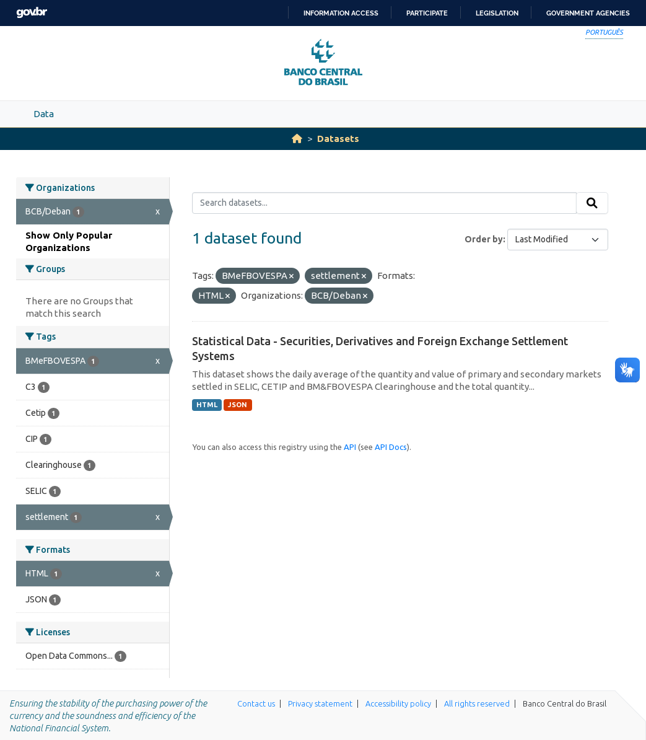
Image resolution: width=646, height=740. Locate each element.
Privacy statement (320, 703)
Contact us (256, 703)
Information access (340, 13)
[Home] (297, 138)
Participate (427, 13)
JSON (237, 404)
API (350, 447)
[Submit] (592, 203)
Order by (484, 239)
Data (43, 113)
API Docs (391, 447)
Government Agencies (588, 13)
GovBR (31, 13)
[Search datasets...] (384, 203)
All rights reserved (477, 703)
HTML (206, 404)
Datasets (338, 138)
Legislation (497, 13)
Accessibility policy (398, 703)
